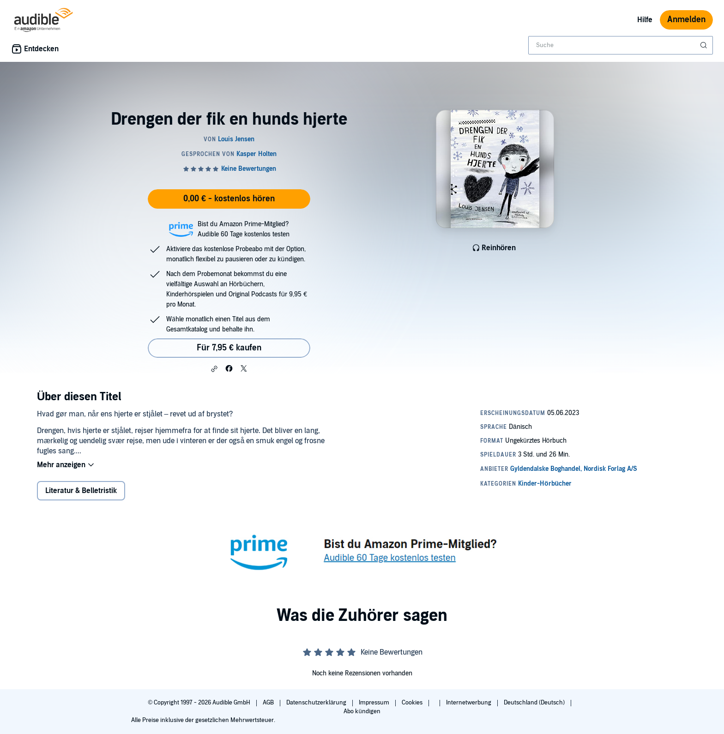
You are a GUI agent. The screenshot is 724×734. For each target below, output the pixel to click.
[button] (214, 369)
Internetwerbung (469, 702)
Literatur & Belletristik (81, 490)
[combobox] (620, 45)
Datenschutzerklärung (317, 702)
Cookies (413, 702)
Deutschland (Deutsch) (535, 702)
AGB (269, 702)
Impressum (375, 702)
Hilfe (644, 19)
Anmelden (686, 19)
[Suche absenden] (704, 45)
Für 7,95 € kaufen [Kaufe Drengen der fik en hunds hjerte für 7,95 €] (229, 348)
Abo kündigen (362, 711)
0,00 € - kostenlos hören (229, 199)
